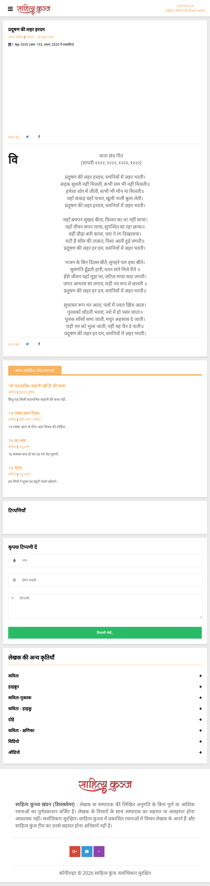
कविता (30, 37)
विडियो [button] (105, 741)
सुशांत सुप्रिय (27, 392)
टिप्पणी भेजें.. (105, 633)
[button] (27, 137)
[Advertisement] (105, 87)
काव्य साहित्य (16, 37)
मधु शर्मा (24, 447)
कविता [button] (105, 676)
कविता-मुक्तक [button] (105, 697)
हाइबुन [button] (105, 687)
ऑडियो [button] (105, 752)
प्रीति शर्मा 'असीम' (30, 419)
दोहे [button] (105, 719)
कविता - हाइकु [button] (105, 708)
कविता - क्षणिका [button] (105, 730)
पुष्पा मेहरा (45, 37)
